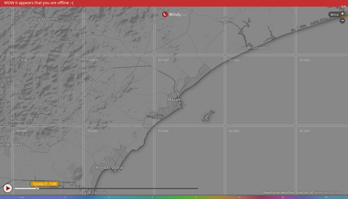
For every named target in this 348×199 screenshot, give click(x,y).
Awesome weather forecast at (302, 192)
